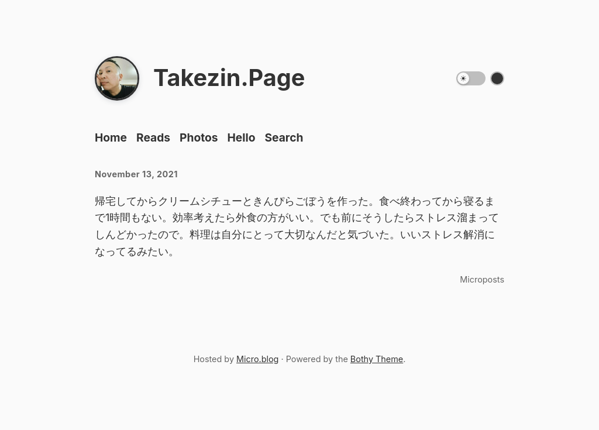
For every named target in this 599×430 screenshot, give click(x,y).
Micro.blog (257, 359)
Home (111, 137)
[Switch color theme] (497, 78)
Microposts (482, 279)
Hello (242, 137)
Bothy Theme (376, 359)
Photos (199, 137)
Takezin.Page (229, 78)
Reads (153, 137)
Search (283, 137)
